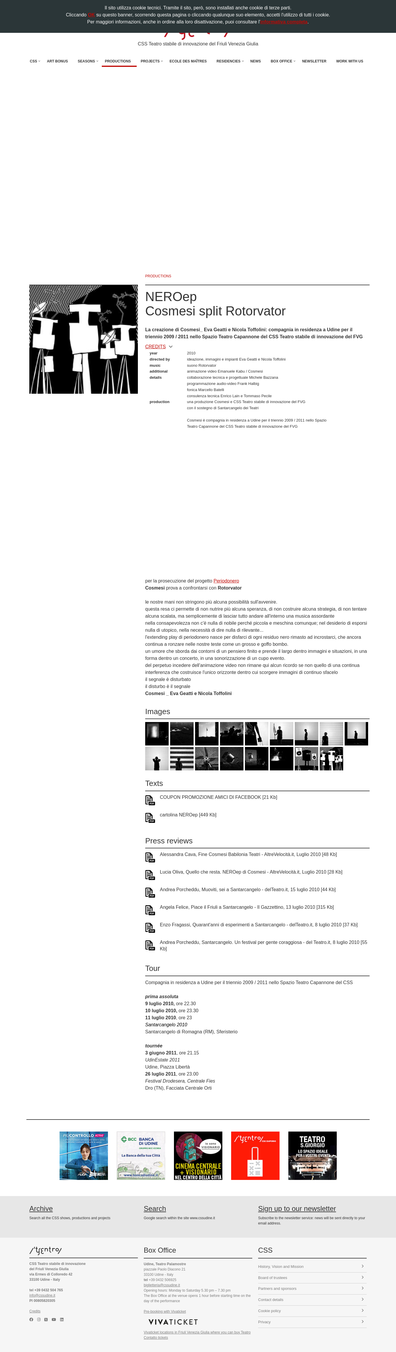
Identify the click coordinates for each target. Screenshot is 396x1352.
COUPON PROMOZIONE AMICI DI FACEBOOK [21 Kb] (218, 797)
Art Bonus (57, 61)
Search (155, 1208)
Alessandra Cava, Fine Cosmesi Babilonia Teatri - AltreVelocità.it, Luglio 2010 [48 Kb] (248, 854)
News (255, 61)
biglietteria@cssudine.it (162, 1285)
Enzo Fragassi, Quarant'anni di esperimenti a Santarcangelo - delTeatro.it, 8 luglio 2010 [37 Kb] (259, 924)
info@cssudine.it (42, 1295)
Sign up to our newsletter (297, 1208)
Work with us (349, 61)
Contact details (311, 1299)
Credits (34, 1311)
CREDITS (159, 346)
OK (91, 14)
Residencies (228, 61)
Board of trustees (311, 1277)
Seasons (86, 61)
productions (158, 276)
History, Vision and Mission (311, 1266)
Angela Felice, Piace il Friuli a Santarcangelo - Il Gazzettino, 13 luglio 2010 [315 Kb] (247, 907)
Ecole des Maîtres (188, 61)
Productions (118, 61)
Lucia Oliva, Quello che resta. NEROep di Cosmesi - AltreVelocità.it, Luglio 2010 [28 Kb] (251, 871)
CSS (33, 61)
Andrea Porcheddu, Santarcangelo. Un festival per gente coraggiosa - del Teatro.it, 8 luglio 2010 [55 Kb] (263, 945)
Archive (41, 1208)
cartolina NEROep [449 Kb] (188, 814)
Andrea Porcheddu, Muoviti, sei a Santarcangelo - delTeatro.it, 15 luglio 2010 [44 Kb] (248, 889)
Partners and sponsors (311, 1288)
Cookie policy (311, 1311)
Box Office (281, 61)
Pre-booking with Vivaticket (165, 1311)
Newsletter (314, 61)
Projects (150, 61)
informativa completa (283, 21)
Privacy (311, 1322)
